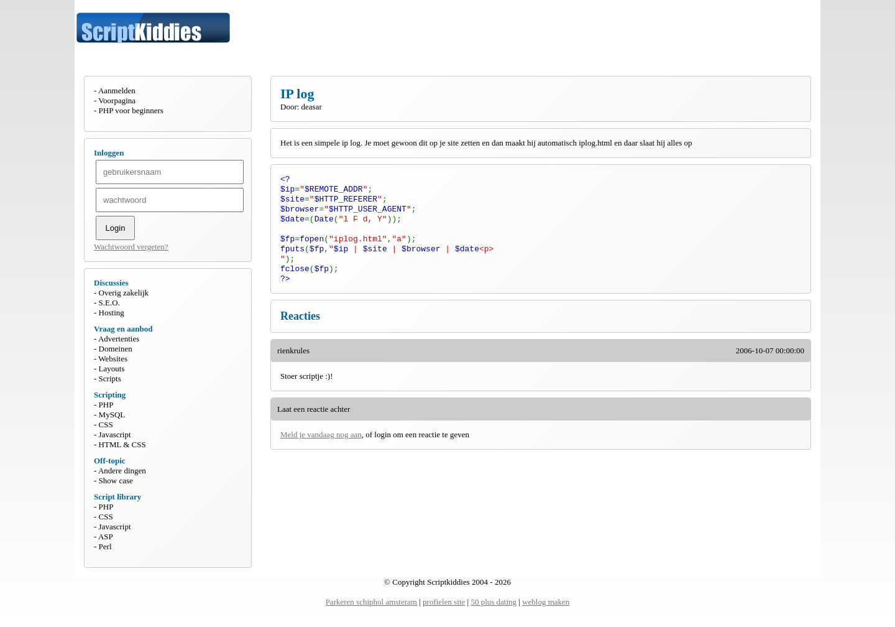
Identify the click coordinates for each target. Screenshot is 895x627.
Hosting (111, 312)
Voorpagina (116, 100)
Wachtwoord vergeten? (131, 246)
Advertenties (118, 338)
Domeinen (115, 348)
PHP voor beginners (131, 110)
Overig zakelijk (124, 292)
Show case (116, 480)
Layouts (112, 368)
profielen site (444, 601)
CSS (106, 424)
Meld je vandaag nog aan (321, 448)
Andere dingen (122, 470)
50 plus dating (493, 601)
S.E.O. (109, 302)
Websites (112, 358)
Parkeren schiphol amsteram (371, 601)
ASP (105, 536)
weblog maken (545, 601)
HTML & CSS (122, 444)
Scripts (110, 378)
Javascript (115, 434)
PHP (106, 404)
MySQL (112, 414)
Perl (105, 546)
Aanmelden (116, 90)
